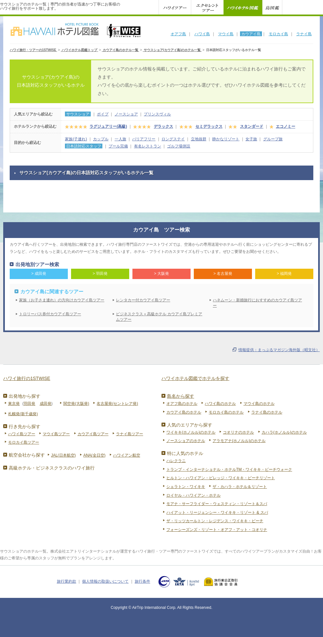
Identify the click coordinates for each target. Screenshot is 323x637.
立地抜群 (198, 139)
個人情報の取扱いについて (105, 581)
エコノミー (285, 126)
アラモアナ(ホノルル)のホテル (239, 440)
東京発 (14, 403)
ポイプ (103, 114)
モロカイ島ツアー (23, 442)
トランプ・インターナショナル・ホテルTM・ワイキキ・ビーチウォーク (229, 469)
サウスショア (77, 114)
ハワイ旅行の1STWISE (26, 378)
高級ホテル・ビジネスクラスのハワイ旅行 (52, 467)
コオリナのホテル (238, 432)
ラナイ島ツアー (129, 434)
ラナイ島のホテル (266, 412)
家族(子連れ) (76, 139)
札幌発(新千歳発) (23, 414)
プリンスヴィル (157, 114)
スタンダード (251, 126)
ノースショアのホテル (185, 440)
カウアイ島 (251, 34)
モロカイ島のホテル (226, 412)
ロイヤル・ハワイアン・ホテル (193, 495)
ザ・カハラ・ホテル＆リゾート (240, 486)
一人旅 (120, 139)
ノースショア (126, 114)
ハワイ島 (202, 34)
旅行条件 (142, 581)
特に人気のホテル (185, 453)
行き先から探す (24, 426)
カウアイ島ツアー (93, 434)
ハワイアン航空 (126, 455)
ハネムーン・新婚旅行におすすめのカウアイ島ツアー (257, 303)
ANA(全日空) (94, 455)
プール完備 (118, 146)
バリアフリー (143, 139)
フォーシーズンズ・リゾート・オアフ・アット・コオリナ (216, 529)
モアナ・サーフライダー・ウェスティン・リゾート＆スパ (216, 504)
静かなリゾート (225, 139)
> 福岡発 (284, 273)
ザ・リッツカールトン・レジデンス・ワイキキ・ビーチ (214, 521)
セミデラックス (209, 126)
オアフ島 (178, 34)
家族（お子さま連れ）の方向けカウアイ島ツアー (61, 300)
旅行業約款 (66, 581)
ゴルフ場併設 (178, 146)
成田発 (45, 403)
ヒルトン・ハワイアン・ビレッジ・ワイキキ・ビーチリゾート (220, 478)
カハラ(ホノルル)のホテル (284, 432)
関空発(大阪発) (76, 403)
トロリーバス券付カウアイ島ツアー (50, 314)
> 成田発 (38, 273)
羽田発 (29, 403)
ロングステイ (173, 139)
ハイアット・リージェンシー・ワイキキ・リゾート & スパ (217, 512)
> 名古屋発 (223, 273)
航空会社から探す (27, 455)
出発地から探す (24, 396)
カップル (101, 139)
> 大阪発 (161, 273)
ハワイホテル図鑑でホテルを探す (195, 378)
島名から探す (180, 396)
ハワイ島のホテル (220, 403)
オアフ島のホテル (181, 403)
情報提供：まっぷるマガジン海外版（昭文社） (279, 350)
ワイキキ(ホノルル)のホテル (190, 432)
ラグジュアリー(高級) (108, 126)
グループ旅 (273, 139)
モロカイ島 (278, 34)
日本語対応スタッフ (83, 146)
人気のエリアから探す (189, 424)
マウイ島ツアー (56, 434)
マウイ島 (226, 34)
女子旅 (251, 139)
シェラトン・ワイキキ (185, 486)
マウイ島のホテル (259, 403)
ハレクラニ (176, 461)
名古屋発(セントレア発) (117, 403)
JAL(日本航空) (63, 455)
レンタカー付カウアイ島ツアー (143, 300)
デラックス (163, 126)
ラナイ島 (304, 34)
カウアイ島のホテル (183, 412)
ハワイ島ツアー (21, 434)
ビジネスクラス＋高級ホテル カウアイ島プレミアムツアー (159, 317)
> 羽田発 (100, 273)
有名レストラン (147, 146)
